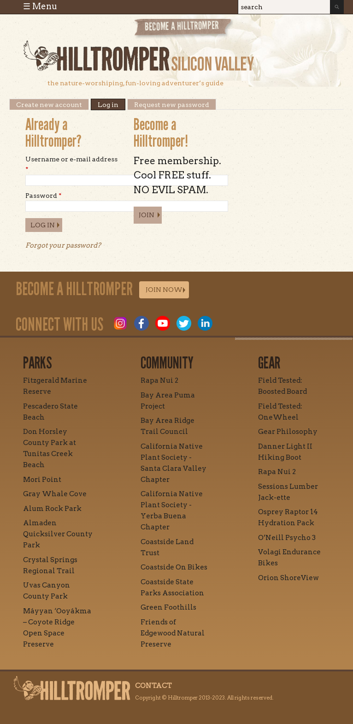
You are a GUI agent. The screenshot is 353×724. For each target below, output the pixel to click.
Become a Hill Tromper (183, 29)
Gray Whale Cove (55, 494)
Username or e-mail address (71, 164)
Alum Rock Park (52, 508)
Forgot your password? (63, 245)
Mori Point (42, 479)
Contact (153, 686)
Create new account (49, 104)
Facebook (141, 323)
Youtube (162, 323)
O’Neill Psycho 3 (287, 538)
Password (43, 195)
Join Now (164, 289)
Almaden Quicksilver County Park (58, 534)
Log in (111, 104)
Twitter (183, 323)
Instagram (120, 323)
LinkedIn (205, 323)
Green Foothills (168, 607)
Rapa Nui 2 (159, 380)
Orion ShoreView (288, 578)
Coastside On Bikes (174, 567)
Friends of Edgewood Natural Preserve (173, 633)
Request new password (171, 104)
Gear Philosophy (288, 431)
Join (146, 215)
